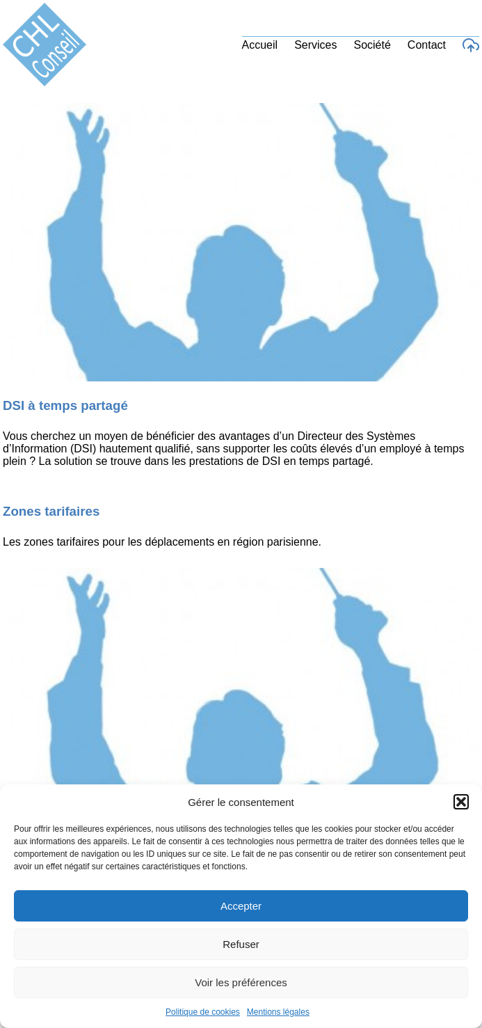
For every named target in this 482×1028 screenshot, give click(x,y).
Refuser (241, 944)
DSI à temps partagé (65, 405)
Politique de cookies (203, 1012)
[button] (461, 802)
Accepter (241, 906)
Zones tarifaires (51, 511)
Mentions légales (278, 1012)
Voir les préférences (241, 982)
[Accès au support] (471, 45)
